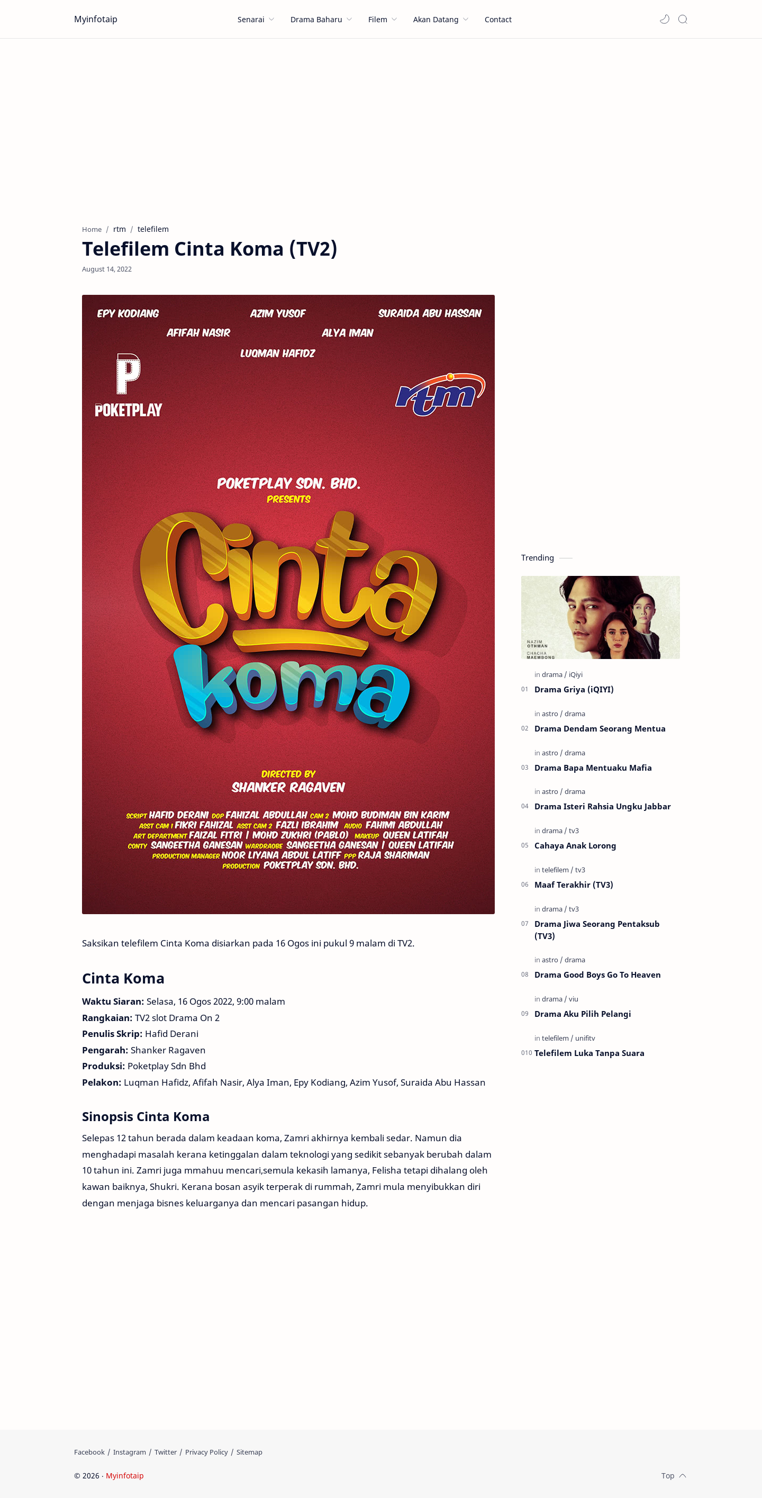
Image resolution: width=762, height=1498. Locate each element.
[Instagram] (129, 1452)
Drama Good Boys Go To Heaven (597, 974)
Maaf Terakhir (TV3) (573, 884)
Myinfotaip (95, 19)
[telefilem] (558, 869)
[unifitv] (585, 1038)
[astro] (552, 713)
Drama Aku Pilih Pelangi (582, 1013)
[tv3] (574, 830)
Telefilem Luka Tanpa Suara (589, 1053)
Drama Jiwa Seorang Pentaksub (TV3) (597, 929)
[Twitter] (166, 1452)
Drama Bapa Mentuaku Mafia (593, 767)
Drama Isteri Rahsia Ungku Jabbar (602, 806)
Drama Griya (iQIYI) (574, 689)
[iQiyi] (576, 674)
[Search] (683, 19)
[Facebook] (89, 1452)
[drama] (554, 674)
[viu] (573, 999)
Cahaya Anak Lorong (575, 845)
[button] (665, 19)
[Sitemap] (249, 1452)
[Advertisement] (381, 129)
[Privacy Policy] (206, 1452)
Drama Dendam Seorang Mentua (600, 728)
